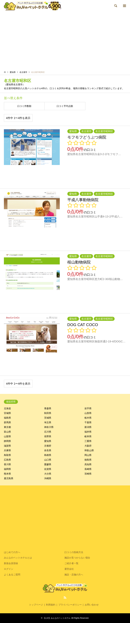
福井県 (87, 431)
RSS (65, 597)
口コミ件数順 (24, 106)
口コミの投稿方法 (73, 552)
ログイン (8, 569)
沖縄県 (47, 478)
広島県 (7, 459)
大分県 (47, 473)
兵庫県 (7, 450)
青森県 (47, 408)
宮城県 (7, 413)
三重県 (87, 441)
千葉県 (87, 422)
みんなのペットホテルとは (18, 557)
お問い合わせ (92, 604)
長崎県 (87, 469)
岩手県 (87, 408)
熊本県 (7, 473)
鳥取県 (7, 455)
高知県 (87, 464)
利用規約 (50, 604)
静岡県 (7, 441)
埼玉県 (47, 422)
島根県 (47, 455)
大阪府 (87, 445)
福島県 (7, 417)
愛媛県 (47, 464)
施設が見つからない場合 (77, 557)
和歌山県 (89, 450)
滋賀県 (7, 445)
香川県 (7, 464)
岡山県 (87, 455)
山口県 (47, 459)
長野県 (47, 436)
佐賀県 (47, 469)
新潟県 (87, 427)
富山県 (7, 431)
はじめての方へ (12, 552)
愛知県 (47, 441)
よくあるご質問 (12, 574)
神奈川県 (49, 427)
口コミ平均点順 (65, 106)
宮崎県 (87, 473)
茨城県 (47, 417)
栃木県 (87, 417)
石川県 (47, 431)
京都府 (47, 445)
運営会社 (69, 569)
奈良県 (47, 450)
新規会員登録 (11, 563)
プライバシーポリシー (70, 604)
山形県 (87, 413)
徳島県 (87, 459)
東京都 (7, 427)
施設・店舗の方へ (73, 574)
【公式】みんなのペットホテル (56, 618)
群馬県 (7, 422)
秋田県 (47, 413)
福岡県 (7, 469)
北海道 (7, 408)
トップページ (36, 604)
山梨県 (7, 436)
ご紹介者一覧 (71, 563)
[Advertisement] (65, 41)
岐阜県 (87, 436)
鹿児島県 (8, 478)
